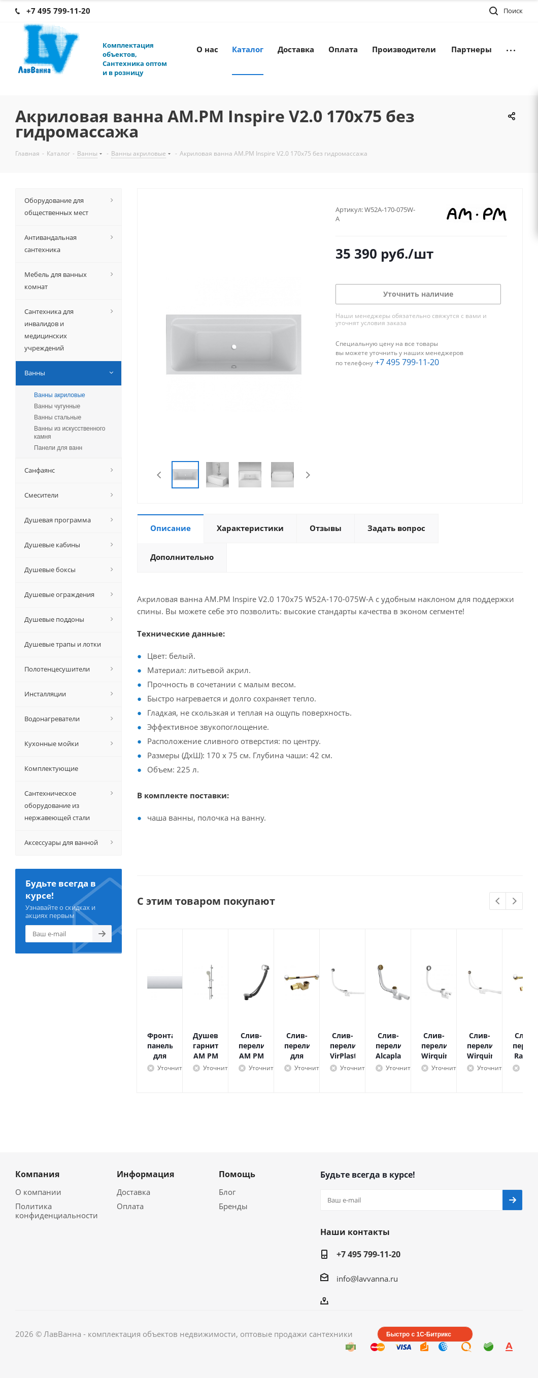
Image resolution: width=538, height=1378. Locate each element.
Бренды (233, 1206)
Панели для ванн (58, 447)
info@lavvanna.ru (367, 1279)
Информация (145, 1174)
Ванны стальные (57, 417)
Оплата (130, 1206)
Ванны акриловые (59, 395)
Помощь (237, 1174)
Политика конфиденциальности (56, 1210)
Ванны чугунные (57, 406)
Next (307, 475)
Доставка (133, 1192)
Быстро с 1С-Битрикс (418, 1334)
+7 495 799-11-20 (407, 362)
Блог (227, 1192)
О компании (38, 1192)
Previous (159, 475)
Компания (37, 1174)
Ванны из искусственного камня (70, 432)
